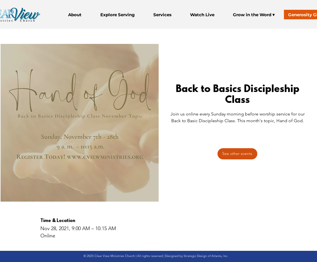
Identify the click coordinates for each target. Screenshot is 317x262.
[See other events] (237, 153)
